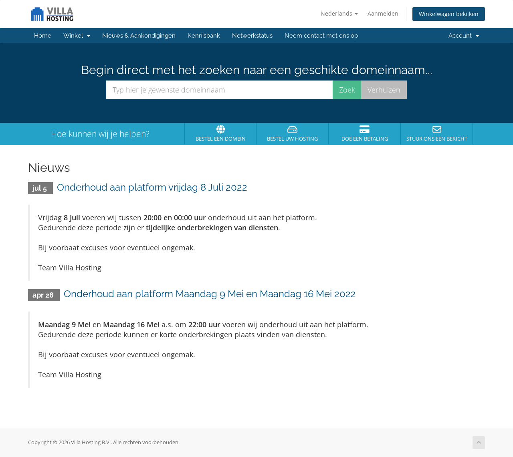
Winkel (76, 35)
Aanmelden (383, 13)
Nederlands (339, 13)
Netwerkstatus (252, 35)
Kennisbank (204, 35)
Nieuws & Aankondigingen (139, 35)
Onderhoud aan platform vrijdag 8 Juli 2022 (152, 187)
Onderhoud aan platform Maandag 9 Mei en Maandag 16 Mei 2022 (210, 294)
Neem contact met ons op (321, 35)
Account (463, 35)
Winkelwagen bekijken (449, 14)
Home (42, 35)
